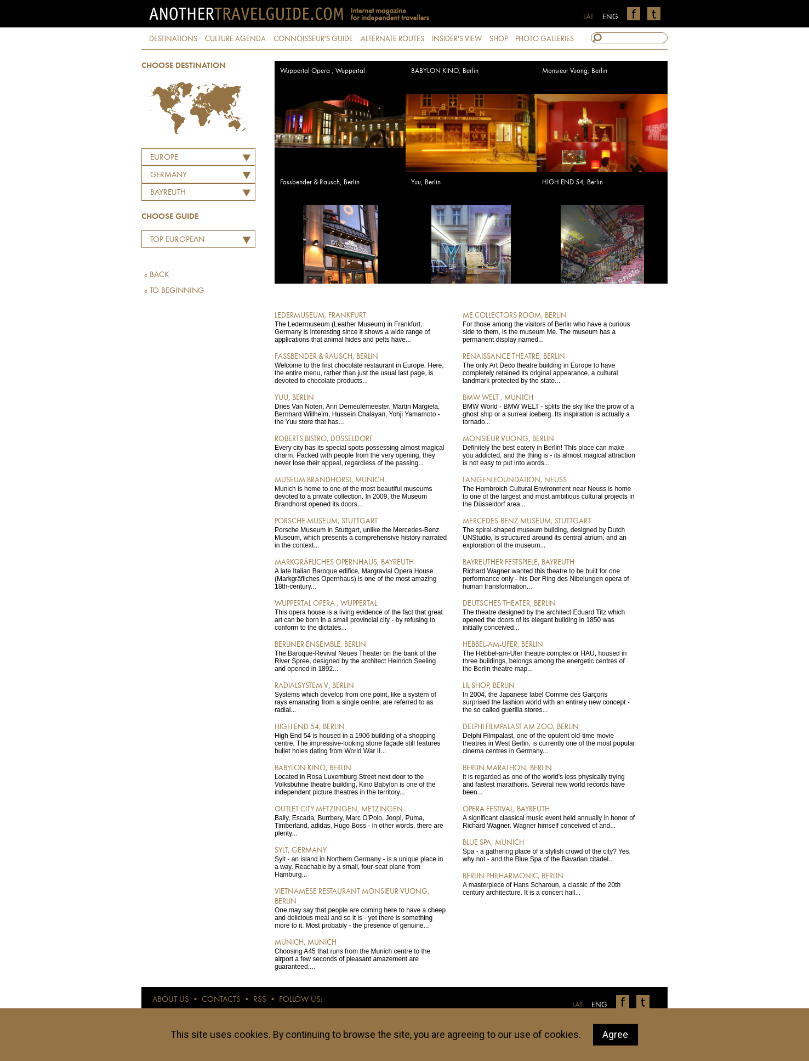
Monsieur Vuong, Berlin (574, 71)
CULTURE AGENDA (235, 39)
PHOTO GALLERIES (544, 39)
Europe (164, 158)
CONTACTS (221, 1000)
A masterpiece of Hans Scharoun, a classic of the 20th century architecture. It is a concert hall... (549, 883)
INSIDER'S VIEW (457, 39)
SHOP (498, 39)
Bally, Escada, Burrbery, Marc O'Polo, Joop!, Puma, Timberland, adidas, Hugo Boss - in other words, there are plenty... (361, 820)
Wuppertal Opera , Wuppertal (322, 71)
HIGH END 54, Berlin (572, 182)
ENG (610, 17)
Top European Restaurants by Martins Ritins (174, 241)
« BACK (156, 275)
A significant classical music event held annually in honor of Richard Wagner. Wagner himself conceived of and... (549, 816)
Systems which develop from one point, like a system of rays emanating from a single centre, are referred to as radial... (361, 697)
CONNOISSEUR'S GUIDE (313, 39)
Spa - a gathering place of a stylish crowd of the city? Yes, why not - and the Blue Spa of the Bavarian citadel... (549, 850)
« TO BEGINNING (174, 291)
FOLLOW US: (300, 1000)
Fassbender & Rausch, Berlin (320, 182)
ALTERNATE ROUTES (392, 39)
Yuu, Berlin (426, 182)
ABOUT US (170, 1000)
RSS (259, 1000)
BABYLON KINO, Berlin (444, 71)
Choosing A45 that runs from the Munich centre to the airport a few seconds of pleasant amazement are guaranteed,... (361, 954)
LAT (588, 17)
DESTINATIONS (173, 39)
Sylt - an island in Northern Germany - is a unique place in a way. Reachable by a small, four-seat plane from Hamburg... (361, 861)
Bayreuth (168, 193)
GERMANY (168, 175)
